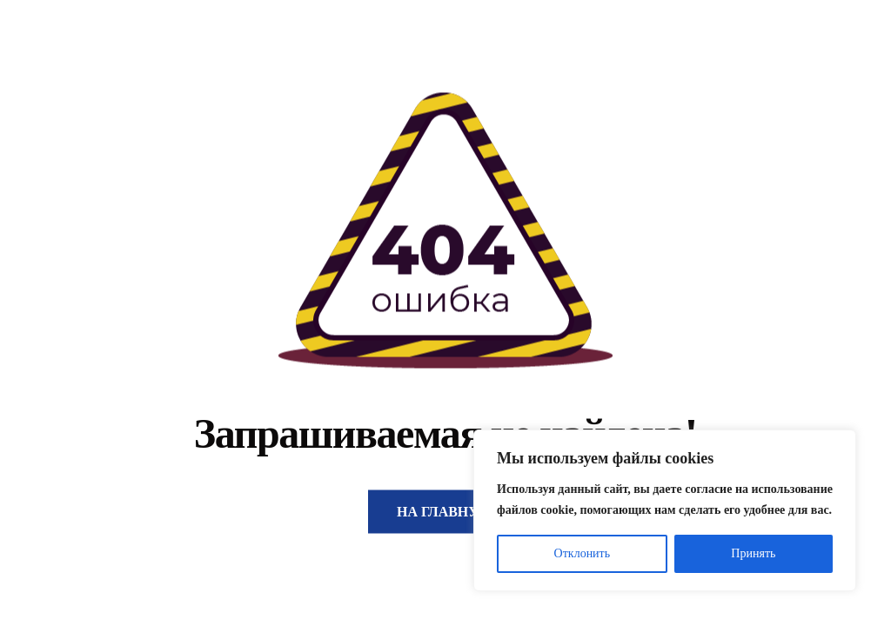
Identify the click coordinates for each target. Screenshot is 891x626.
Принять (753, 553)
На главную (445, 511)
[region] (664, 510)
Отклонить (582, 553)
